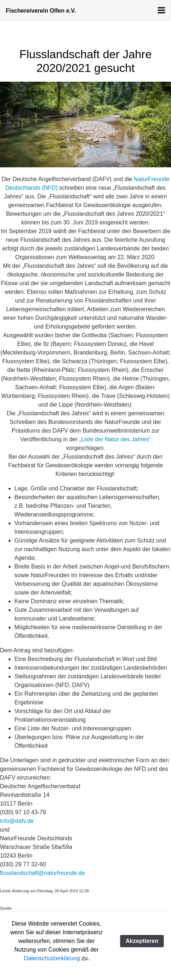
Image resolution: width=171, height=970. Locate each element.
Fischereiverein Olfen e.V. (41, 11)
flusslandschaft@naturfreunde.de (42, 873)
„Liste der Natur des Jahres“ (115, 439)
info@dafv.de (17, 821)
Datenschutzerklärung (52, 958)
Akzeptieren (142, 941)
